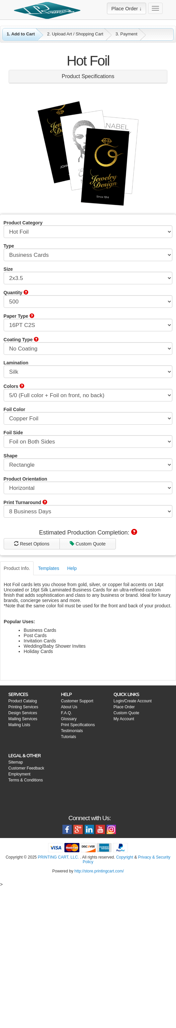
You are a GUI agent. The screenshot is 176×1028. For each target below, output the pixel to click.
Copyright (124, 993)
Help (72, 704)
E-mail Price (130, 668)
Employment (19, 910)
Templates (48, 704)
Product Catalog (22, 837)
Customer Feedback (26, 904)
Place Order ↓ (126, 8)
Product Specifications (88, 76)
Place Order (124, 843)
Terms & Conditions (25, 916)
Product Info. (17, 704)
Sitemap (15, 898)
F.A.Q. (66, 849)
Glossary (68, 855)
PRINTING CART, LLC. (58, 993)
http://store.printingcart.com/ (99, 1007)
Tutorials (68, 872)
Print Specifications (78, 861)
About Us (69, 843)
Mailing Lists (19, 861)
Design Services (22, 849)
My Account (124, 855)
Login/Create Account (133, 837)
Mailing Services (22, 855)
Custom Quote (45, 679)
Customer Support (77, 837)
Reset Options (45, 668)
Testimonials (72, 866)
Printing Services (23, 843)
